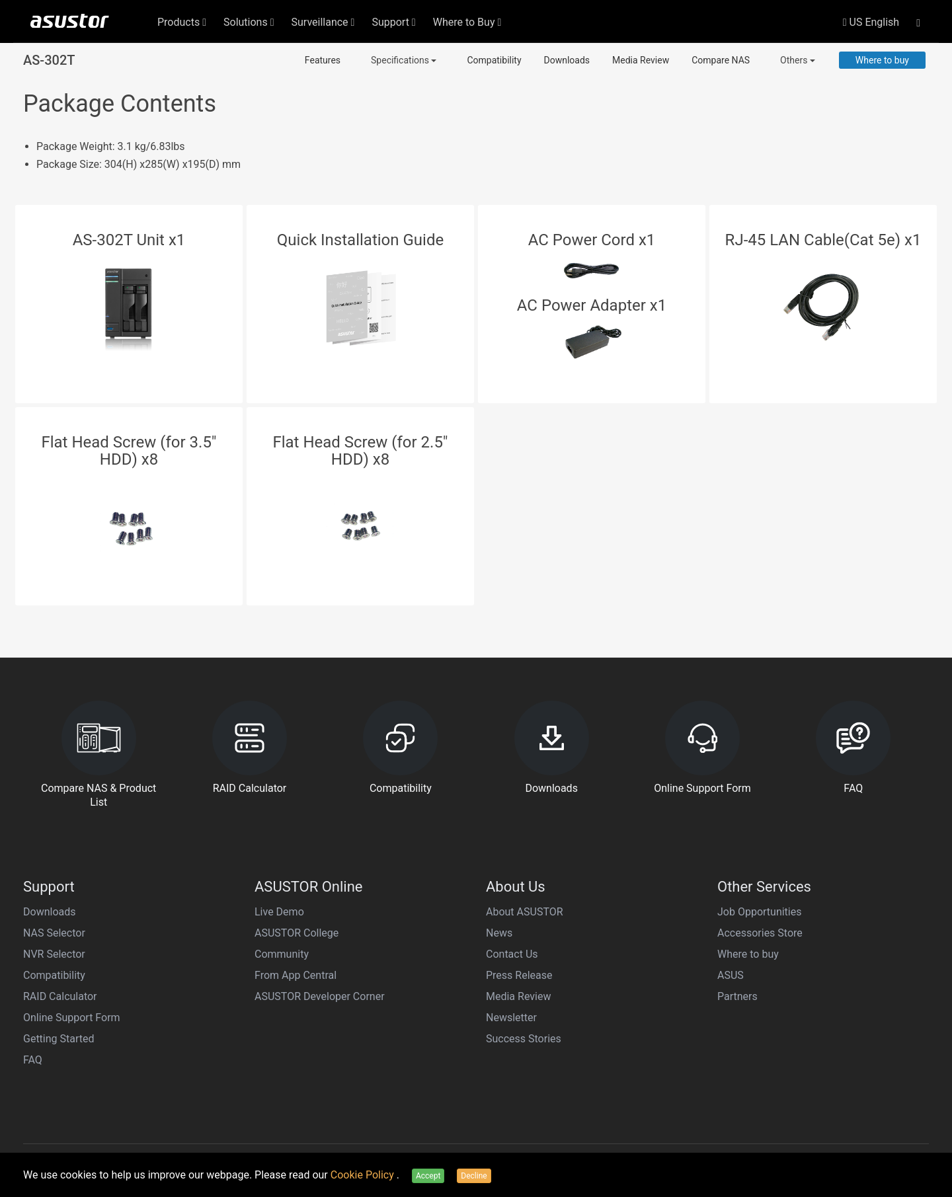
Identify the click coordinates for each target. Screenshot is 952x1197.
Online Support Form (71, 1017)
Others (797, 60)
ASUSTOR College (296, 933)
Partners (737, 996)
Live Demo (279, 912)
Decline (474, 1175)
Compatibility (494, 60)
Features (322, 60)
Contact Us (512, 954)
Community (282, 954)
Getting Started (59, 1038)
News (499, 933)
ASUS (730, 975)
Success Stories (523, 1038)
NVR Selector (54, 954)
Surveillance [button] (323, 22)
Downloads (567, 60)
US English (871, 22)
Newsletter (511, 1017)
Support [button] (393, 22)
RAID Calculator (60, 996)
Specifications (403, 60)
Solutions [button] (248, 22)
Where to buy (882, 60)
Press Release (519, 975)
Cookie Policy (364, 1175)
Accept (428, 1175)
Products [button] (181, 22)
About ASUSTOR (524, 912)
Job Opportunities (759, 912)
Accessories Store (760, 933)
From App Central (296, 975)
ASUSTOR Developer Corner (320, 996)
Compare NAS (721, 60)
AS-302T (49, 60)
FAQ (32, 1060)
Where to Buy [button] (467, 22)
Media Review (640, 60)
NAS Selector (54, 933)
